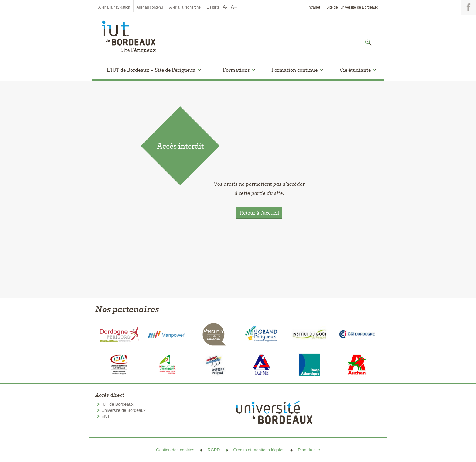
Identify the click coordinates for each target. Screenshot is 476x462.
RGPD (214, 449)
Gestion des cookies (175, 449)
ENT (105, 416)
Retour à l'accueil (259, 212)
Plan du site (309, 449)
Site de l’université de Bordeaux (352, 7)
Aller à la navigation (114, 7)
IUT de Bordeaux (117, 404)
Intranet (314, 7)
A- (225, 7)
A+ (234, 7)
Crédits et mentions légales (258, 449)
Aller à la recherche (184, 7)
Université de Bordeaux (123, 410)
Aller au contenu (150, 7)
